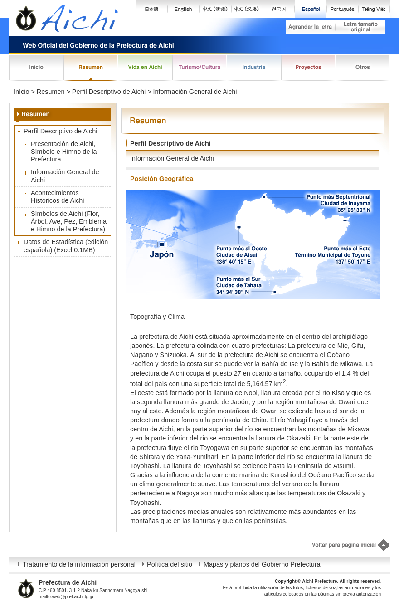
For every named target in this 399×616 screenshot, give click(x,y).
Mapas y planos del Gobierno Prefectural (263, 564)
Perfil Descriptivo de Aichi (60, 131)
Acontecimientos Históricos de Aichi (57, 196)
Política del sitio (169, 564)
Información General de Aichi (65, 175)
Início (21, 91)
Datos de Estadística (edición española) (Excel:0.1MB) (66, 245)
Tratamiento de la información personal (79, 564)
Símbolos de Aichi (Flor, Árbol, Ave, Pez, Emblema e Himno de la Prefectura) (69, 221)
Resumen (51, 91)
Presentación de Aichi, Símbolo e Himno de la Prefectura (64, 151)
